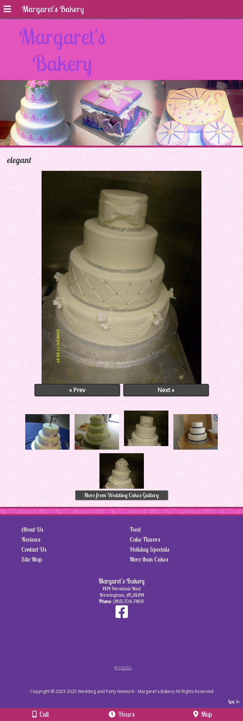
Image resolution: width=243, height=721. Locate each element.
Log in (233, 701)
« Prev (77, 390)
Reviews (30, 539)
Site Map (31, 559)
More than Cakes (149, 559)
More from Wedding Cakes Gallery (121, 495)
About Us (32, 529)
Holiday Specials (149, 549)
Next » (165, 390)
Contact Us (34, 549)
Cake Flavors (145, 539)
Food (135, 529)
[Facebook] (121, 615)
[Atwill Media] (128, 683)
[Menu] (7, 10)
